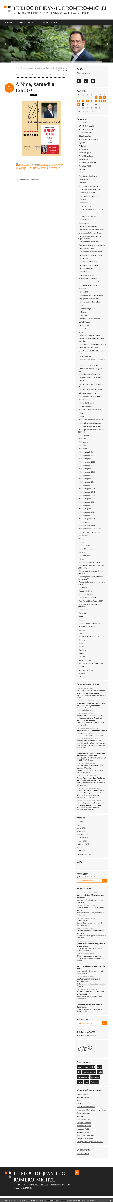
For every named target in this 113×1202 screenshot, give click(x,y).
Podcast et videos (85, 591)
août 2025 (80, 847)
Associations (84, 159)
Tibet (81, 643)
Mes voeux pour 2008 (87, 462)
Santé (81, 616)
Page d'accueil (21, 75)
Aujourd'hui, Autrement (87, 163)
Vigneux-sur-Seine (86, 670)
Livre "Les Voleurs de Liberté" (89, 335)
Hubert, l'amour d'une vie (86, 1107)
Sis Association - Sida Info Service (91, 623)
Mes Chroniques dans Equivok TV (91, 420)
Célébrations (84, 179)
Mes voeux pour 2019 (87, 499)
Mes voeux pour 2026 (87, 519)
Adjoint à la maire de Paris (88, 139)
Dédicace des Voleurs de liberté (90, 252)
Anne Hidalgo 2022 (86, 153)
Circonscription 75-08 (87, 193)
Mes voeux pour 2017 (87, 492)
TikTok (81, 646)
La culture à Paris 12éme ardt (89, 319)
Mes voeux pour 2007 (87, 459)
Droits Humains (84, 272)
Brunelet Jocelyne (84, 703)
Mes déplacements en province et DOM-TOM (90, 431)
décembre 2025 (82, 834)
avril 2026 (80, 822)
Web (80, 677)
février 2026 (81, 828)
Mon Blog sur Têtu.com (85, 1135)
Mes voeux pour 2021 (87, 502)
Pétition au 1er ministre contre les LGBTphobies (91, 567)
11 (104, 101)
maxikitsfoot (82, 730)
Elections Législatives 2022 (89, 275)
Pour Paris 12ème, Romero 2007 (91, 601)
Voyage (82, 673)
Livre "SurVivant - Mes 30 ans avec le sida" (91, 352)
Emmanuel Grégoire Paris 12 (89, 282)
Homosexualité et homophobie (90, 302)
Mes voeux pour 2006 (87, 455)
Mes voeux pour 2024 (87, 512)
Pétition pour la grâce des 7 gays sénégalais (90, 572)
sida (78, 1072)
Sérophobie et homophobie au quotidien (91, 1110)
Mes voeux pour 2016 (87, 489)
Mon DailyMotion (83, 1116)
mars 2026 (81, 825)
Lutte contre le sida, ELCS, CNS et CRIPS (90, 385)
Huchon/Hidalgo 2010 (87, 309)
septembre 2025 (83, 844)
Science (82, 620)
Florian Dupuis (83, 778)
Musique (82, 539)
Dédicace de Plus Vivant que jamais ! (92, 245)
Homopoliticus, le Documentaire (91, 299)
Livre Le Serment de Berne (24, 166)
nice (34, 168)
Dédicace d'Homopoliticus (88, 226)
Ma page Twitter (83, 1132)
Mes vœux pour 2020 (87, 525)
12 (79, 104)
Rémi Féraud (83, 610)
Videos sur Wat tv (83, 1129)
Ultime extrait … (83, 920)
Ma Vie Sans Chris (85, 406)
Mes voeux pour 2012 (87, 475)
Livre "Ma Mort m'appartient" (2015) (92, 344)
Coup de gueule (84, 223)
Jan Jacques (81, 691)
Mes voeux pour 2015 (87, 485)
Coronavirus (83, 213)
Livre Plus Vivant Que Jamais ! (90, 377)
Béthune (82, 169)
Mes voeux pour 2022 (87, 505)
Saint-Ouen (83, 613)
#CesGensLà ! (84, 122)
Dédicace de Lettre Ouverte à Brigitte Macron (89, 237)
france (79, 1082)
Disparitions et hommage (88, 262)
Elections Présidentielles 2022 (90, 278)
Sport (81, 633)
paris (99, 1067)
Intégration (83, 315)
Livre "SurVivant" (85, 356)
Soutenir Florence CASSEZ (89, 626)
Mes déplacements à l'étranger (90, 423)
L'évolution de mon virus (87, 393)
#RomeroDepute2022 (87, 129)
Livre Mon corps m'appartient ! (90, 374)
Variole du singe (85, 660)
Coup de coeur (84, 219)
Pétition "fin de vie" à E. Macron (90, 562)
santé (100, 1072)
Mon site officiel (28, 23)
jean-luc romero (89, 1072)
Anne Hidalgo (84, 149)
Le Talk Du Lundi (85, 322)
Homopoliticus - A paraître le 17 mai (90, 1142)
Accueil (9, 23)
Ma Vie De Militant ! (40, 166)
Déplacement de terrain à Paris (90, 255)
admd (56, 168)
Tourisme (82, 650)
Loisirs (81, 381)
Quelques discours (83, 1113)
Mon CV (80, 1100)
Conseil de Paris (85, 206)
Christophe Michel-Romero (89, 186)
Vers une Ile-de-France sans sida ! (91, 663)
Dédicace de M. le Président (89, 242)
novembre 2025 (82, 838)
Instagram (83, 312)
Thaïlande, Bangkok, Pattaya (89, 636)
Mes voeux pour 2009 (87, 465)
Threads (82, 640)
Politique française (46, 167)
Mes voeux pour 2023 (87, 509)
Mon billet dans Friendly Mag (89, 532)
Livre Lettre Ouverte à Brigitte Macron (90, 370)
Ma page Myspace (83, 1119)
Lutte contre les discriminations (90, 389)
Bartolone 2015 (85, 166)
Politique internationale (88, 598)
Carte (79, 862)
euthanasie (95, 1077)
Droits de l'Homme (86, 268)
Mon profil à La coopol (85, 1138)
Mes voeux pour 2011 (87, 472)
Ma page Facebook (84, 1123)
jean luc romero (83, 1077)
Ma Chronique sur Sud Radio (89, 396)
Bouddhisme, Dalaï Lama (88, 176)
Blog (81, 173)
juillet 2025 (81, 850)
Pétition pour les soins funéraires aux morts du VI (90, 578)
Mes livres (80, 1103)
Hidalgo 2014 (84, 292)
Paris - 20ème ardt (86, 549)
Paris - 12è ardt (84, 545)
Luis (78, 766)
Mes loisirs (83, 449)
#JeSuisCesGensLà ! (86, 126)
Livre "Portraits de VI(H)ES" (89, 347)
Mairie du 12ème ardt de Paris (90, 410)
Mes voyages (84, 522)
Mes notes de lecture (86, 452)
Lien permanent (23, 164)
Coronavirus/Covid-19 (87, 216)
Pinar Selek (83, 587)
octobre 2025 (82, 841)
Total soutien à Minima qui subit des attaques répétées (48, 75)
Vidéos (81, 667)
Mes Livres (34, 167)
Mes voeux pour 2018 (87, 495)
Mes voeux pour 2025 (87, 515)
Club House (83, 199)
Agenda (43, 164)
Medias (81, 416)
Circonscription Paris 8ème (89, 196)
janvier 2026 (81, 831)
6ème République (85, 136)
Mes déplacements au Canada (90, 426)
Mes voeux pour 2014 (87, 482)
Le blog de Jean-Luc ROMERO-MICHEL (60, 8)
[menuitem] (10, 22)
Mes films (82, 439)
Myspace (82, 542)
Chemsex (82, 183)
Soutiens (82, 630)
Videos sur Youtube (84, 1126)
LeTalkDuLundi (84, 325)
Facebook (82, 289)
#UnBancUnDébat (85, 133)
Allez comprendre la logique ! (89, 956)
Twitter (82, 653)
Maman (81, 413)
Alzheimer (82, 146)
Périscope (82, 559)
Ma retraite (83, 400)
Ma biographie (50, 23)
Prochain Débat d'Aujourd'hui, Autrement (89, 605)
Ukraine (82, 657)
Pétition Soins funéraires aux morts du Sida (91, 583)
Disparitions (83, 258)
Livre (81, 332)
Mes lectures (84, 442)
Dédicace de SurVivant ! (87, 248)
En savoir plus (93, 1200)
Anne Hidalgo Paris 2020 (88, 156)
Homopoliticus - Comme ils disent (91, 295)
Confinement (83, 203)
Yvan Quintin (82, 753)
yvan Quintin (82, 741)
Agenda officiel (82, 1094)
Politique (94, 1082)
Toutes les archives (84, 854)
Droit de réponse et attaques (89, 265)
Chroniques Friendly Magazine (90, 189)
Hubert (81, 305)
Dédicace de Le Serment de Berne (91, 233)
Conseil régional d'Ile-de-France (91, 209)
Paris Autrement (85, 556)
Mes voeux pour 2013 (87, 479)
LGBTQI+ (82, 329)
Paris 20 (82, 552)
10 (100, 101)
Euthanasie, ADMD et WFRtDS (56, 164)
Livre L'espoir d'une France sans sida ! (91, 361)
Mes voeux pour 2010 (87, 469)
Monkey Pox (83, 535)
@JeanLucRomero (83, 73)
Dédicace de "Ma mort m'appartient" (92, 230)
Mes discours (84, 435)
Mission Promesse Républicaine (90, 529)
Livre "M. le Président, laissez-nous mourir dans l (91, 340)
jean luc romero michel (45, 168)
